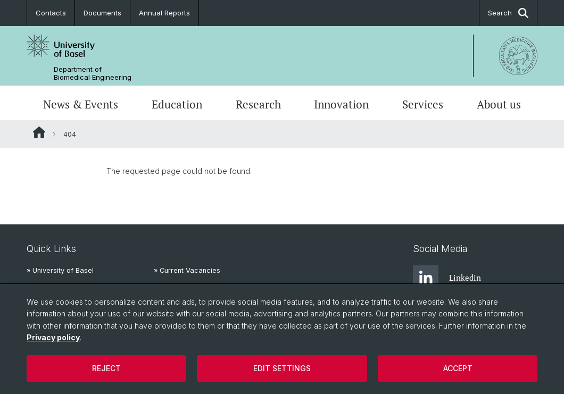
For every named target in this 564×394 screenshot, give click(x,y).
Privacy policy (53, 337)
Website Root (39, 132)
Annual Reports (164, 13)
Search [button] (508, 13)
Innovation (341, 104)
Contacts (51, 13)
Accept (457, 368)
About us (499, 104)
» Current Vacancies (187, 270)
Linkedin (447, 278)
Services (422, 104)
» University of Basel (60, 270)
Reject (106, 368)
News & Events (80, 104)
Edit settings (282, 368)
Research (258, 104)
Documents (102, 13)
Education (177, 104)
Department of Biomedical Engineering (92, 73)
